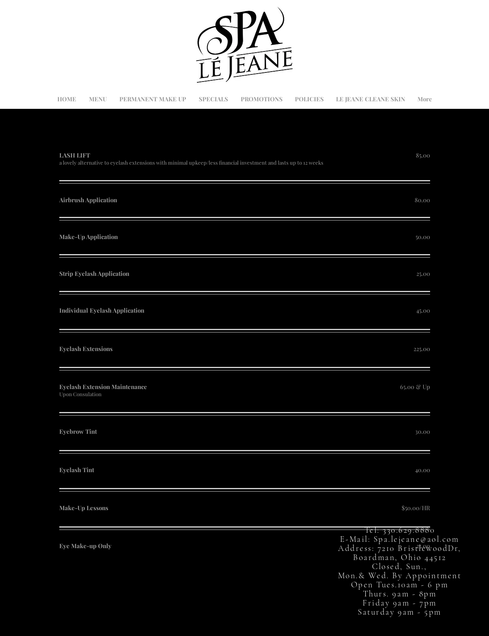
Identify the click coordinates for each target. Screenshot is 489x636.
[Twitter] (244, 620)
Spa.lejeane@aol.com (416, 539)
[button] (432, 53)
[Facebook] (225, 620)
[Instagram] (264, 620)
